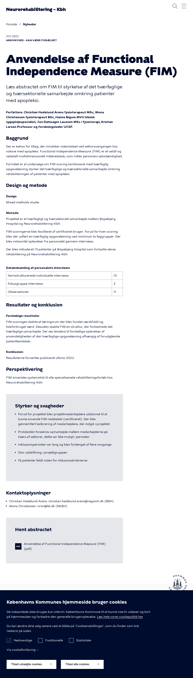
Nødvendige (23, 644)
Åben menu (183, 6)
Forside (11, 24)
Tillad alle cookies (82, 668)
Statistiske (83, 644)
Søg (174, 6)
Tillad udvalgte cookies (31, 668)
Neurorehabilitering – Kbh (36, 9)
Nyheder (29, 24)
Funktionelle (54, 644)
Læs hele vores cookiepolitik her (120, 620)
